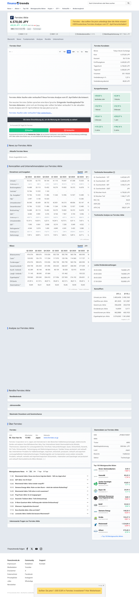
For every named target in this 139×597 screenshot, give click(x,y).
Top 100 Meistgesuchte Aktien (112, 536)
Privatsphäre (12, 577)
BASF (101, 504)
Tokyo (38, 25)
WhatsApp (29, 581)
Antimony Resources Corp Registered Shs (106, 497)
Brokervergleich (78, 8)
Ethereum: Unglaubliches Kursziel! (27, 506)
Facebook (29, 574)
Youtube (28, 567)
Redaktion (29, 564)
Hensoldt (102, 475)
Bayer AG (102, 490)
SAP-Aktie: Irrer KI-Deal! (23, 480)
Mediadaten (12, 567)
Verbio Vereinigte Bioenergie (105, 482)
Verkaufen (70, 130)
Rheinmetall (103, 524)
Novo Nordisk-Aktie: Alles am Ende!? (27, 510)
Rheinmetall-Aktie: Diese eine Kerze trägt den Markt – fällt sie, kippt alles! (40, 476)
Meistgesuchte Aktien (38, 8)
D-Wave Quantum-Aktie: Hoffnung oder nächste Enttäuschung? (36, 502)
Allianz (101, 530)
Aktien (17, 8)
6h (27, 471)
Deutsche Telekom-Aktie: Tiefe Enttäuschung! (31, 499)
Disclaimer (11, 570)
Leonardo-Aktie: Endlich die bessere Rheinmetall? (32, 514)
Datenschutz (12, 574)
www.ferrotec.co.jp (51, 437)
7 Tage (39, 471)
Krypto (50, 8)
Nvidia (101, 517)
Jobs (9, 581)
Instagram (29, 577)
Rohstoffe (65, 8)
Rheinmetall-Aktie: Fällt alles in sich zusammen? (32, 491)
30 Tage (45, 471)
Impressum (11, 564)
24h (34, 471)
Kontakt (42, 564)
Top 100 (25, 8)
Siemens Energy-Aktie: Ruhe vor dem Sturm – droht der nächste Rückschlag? (41, 487)
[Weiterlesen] (87, 476)
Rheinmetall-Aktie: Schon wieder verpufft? (29, 484)
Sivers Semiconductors (107, 469)
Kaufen (30, 130)
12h (30, 471)
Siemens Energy (104, 511)
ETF (57, 8)
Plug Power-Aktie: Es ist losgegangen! (28, 495)
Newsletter (11, 584)
